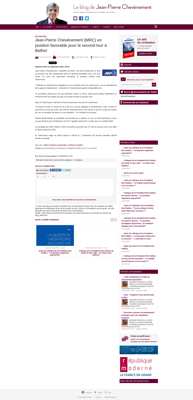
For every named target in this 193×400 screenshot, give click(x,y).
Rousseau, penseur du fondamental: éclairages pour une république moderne (138, 315)
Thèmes (105, 27)
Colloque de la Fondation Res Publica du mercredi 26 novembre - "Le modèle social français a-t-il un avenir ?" (139, 258)
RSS (109, 393)
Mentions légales (109, 397)
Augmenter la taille (80, 57)
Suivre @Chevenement (128, 96)
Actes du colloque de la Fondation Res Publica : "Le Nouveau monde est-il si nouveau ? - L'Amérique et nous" (138, 236)
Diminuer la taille (97, 57)
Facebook (88, 393)
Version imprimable (61, 57)
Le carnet (46, 27)
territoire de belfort (75, 145)
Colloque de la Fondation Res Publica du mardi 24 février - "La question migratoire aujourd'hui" (139, 195)
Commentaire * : (42, 173)
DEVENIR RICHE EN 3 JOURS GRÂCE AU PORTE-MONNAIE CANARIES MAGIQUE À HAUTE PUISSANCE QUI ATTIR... (138, 285)
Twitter (100, 393)
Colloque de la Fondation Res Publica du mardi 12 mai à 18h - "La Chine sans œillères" (96, 253)
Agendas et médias (78, 27)
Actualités (60, 27)
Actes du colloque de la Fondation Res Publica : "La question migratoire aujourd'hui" (55, 253)
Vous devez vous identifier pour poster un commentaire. (74, 200)
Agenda (127, 65)
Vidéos (94, 27)
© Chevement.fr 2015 (84, 397)
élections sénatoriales (58, 145)
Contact (97, 397)
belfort (46, 145)
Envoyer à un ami (43, 57)
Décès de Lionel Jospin (134, 173)
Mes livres (118, 27)
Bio (37, 27)
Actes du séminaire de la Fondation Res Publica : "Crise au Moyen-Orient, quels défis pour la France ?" (138, 208)
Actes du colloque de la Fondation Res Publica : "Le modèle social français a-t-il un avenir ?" (139, 183)
